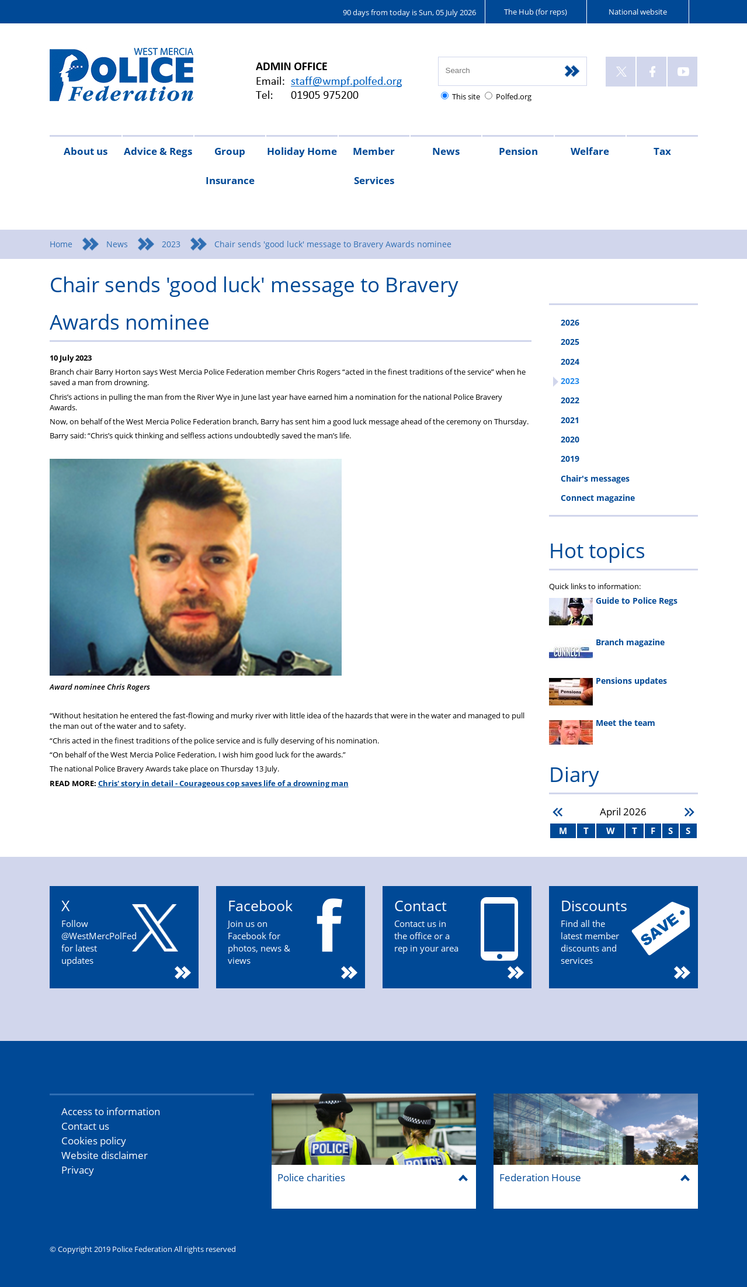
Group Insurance (230, 165)
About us (85, 151)
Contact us (85, 1126)
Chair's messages (595, 478)
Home (61, 244)
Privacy (77, 1170)
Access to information (110, 1111)
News (446, 151)
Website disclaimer (104, 1155)
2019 (570, 458)
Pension (518, 151)
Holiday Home (302, 151)
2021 (570, 419)
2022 (570, 400)
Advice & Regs (158, 151)
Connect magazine (598, 497)
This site (466, 96)
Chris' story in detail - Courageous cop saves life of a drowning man (223, 783)
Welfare (590, 151)
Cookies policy (93, 1140)
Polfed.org (513, 96)
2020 (570, 439)
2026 (570, 322)
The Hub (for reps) (535, 11)
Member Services (374, 165)
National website (638, 11)
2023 (171, 244)
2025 (570, 341)
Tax (662, 151)
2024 (570, 361)
